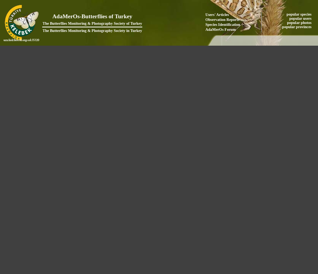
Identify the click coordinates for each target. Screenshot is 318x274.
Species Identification (222, 24)
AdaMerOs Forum (220, 29)
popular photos (299, 23)
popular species (299, 14)
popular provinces (297, 27)
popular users (301, 18)
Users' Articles (217, 15)
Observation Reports (222, 20)
